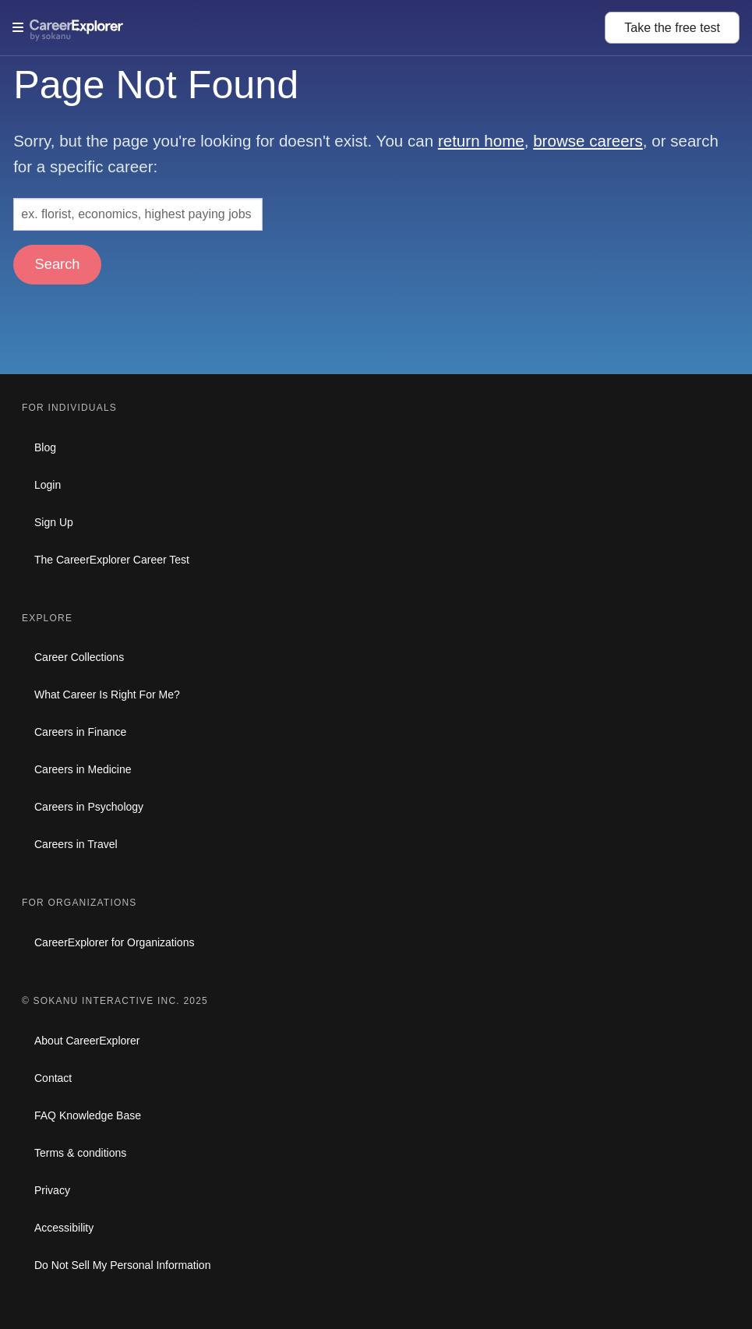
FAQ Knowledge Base (87, 1115)
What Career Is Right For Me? (107, 694)
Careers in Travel (76, 844)
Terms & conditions (80, 1153)
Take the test (672, 27)
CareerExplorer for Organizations (114, 942)
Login (47, 485)
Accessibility (64, 1227)
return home (481, 141)
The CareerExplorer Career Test (111, 559)
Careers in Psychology (88, 807)
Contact (53, 1078)
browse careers (588, 141)
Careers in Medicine (83, 769)
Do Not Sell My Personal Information (122, 1265)
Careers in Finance (80, 732)
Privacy (52, 1190)
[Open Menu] (308, 27)
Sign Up (53, 522)
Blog (45, 447)
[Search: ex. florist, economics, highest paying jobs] (138, 214)
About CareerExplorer (86, 1040)
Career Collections (79, 657)
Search (57, 264)
